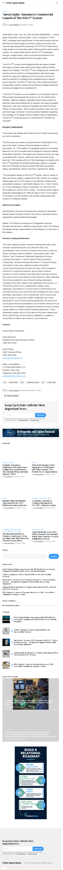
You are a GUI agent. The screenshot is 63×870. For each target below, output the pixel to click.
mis (43, 382)
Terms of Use (35, 420)
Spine (4, 11)
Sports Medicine (8, 531)
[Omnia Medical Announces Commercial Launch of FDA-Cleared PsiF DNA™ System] (6, 654)
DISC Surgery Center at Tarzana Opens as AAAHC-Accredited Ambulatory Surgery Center (28, 593)
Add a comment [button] (13, 396)
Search (5, 550)
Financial (14, 529)
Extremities (43, 498)
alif (5, 382)
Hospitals (8, 729)
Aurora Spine (13, 382)
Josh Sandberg (11, 739)
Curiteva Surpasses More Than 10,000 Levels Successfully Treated (26, 575)
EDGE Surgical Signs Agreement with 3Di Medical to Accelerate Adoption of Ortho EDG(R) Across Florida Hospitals (28, 570)
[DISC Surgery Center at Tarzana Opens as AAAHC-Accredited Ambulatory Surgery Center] (6, 665)
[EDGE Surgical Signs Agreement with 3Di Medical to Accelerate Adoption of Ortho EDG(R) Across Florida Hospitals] (6, 619)
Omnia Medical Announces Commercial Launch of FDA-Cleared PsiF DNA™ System (29, 588)
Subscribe (40, 415)
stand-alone (51, 382)
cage (22, 382)
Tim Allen (9, 707)
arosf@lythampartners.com (14, 376)
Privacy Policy (23, 420)
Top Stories (17, 531)
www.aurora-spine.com (12, 358)
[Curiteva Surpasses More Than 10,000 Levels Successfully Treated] (6, 631)
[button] (3, 3)
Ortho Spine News (15, 2)
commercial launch (33, 382)
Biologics (6, 462)
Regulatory (36, 529)
